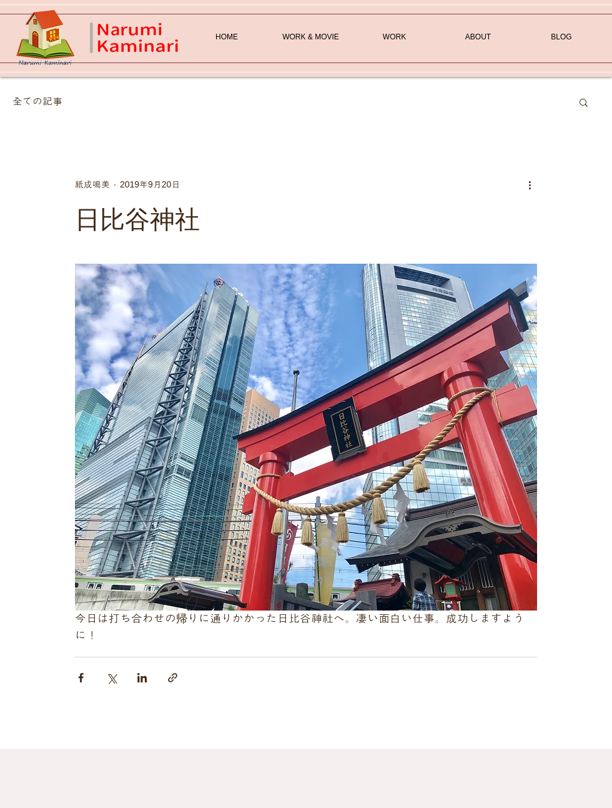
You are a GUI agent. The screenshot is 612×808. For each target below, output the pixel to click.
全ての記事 (37, 101)
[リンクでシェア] (173, 678)
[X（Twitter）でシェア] (111, 678)
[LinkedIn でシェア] (142, 678)
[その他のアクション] (529, 184)
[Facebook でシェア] (81, 678)
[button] (584, 102)
